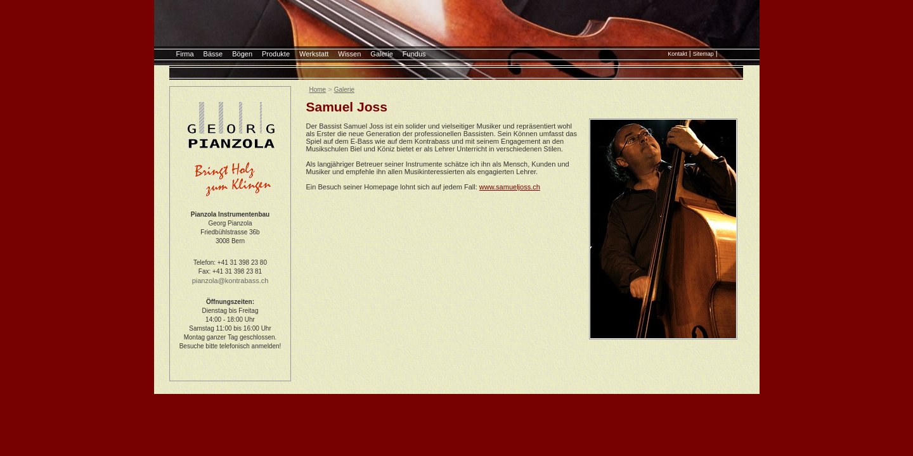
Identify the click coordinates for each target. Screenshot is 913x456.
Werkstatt (313, 54)
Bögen (242, 54)
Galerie (381, 54)
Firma (185, 54)
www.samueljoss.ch (509, 187)
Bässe (213, 54)
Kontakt (677, 54)
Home (318, 89)
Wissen (349, 54)
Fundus (414, 54)
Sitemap (703, 54)
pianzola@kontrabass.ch (230, 280)
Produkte (276, 54)
